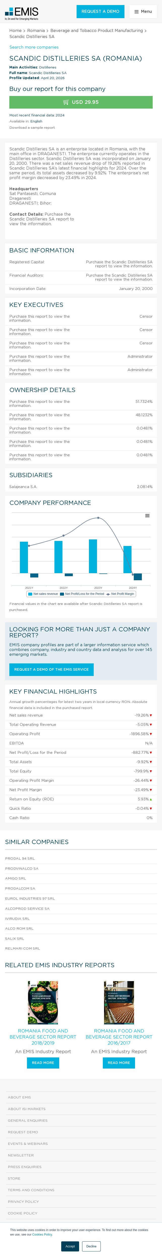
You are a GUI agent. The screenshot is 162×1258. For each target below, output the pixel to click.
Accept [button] (70, 1246)
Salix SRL (14, 939)
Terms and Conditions (31, 1190)
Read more (43, 1063)
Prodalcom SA (20, 888)
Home (15, 31)
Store (14, 1178)
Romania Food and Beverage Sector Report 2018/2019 (43, 1037)
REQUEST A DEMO (100, 12)
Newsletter (21, 1155)
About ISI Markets (27, 1109)
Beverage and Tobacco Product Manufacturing (96, 31)
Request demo (23, 1132)
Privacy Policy (23, 1202)
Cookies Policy (42, 1234)
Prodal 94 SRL (20, 858)
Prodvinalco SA (22, 868)
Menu (143, 12)
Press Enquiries (25, 1167)
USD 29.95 (81, 102)
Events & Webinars (28, 1144)
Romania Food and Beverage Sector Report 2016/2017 (119, 1037)
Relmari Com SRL (22, 948)
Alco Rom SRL (19, 928)
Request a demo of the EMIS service (51, 669)
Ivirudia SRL (17, 919)
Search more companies (34, 47)
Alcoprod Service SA (27, 909)
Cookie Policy (22, 1213)
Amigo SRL (15, 878)
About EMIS (19, 1097)
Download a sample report (32, 128)
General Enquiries (28, 1120)
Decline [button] (91, 1246)
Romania (36, 31)
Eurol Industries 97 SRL (30, 898)
